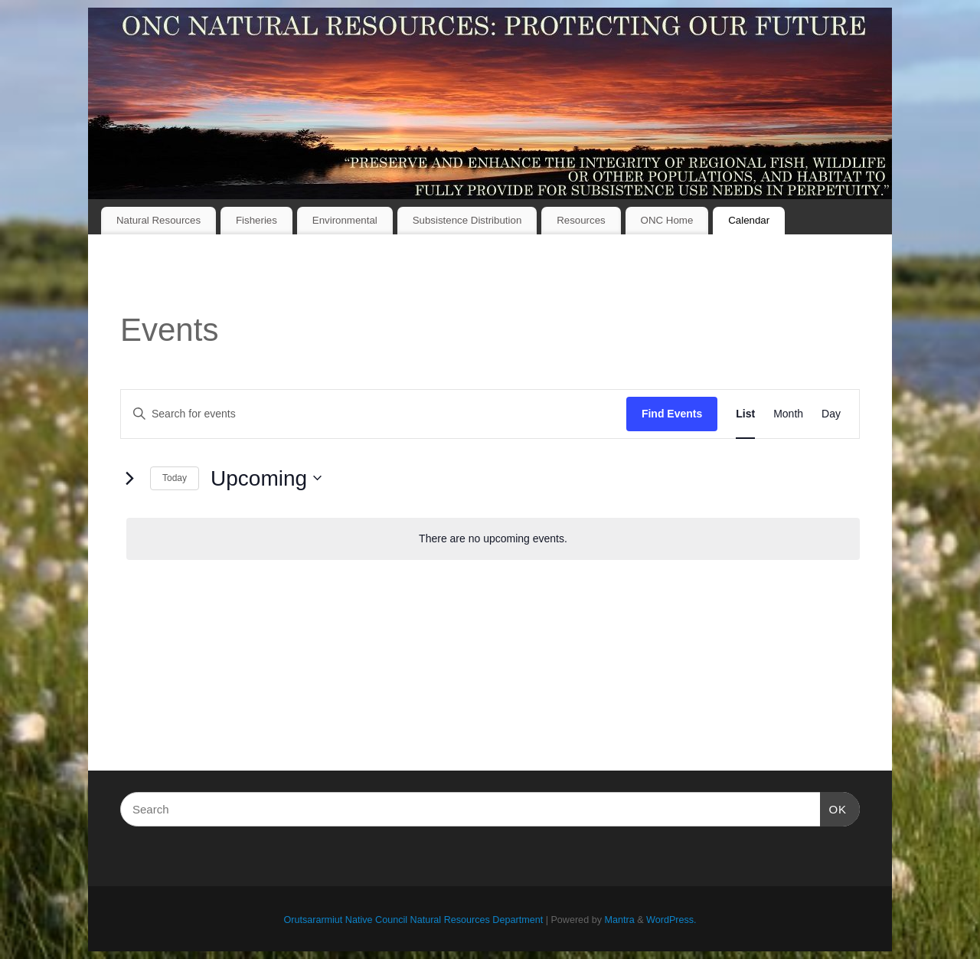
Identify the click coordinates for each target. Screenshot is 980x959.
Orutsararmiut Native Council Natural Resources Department (413, 920)
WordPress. (671, 920)
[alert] (493, 539)
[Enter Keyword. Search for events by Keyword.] (373, 414)
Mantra (619, 920)
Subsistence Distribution (467, 220)
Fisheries (256, 220)
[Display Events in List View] (745, 414)
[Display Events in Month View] (788, 414)
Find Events (672, 413)
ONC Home (667, 220)
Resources (581, 220)
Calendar (748, 220)
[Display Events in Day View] (831, 414)
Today (174, 478)
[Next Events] (129, 478)
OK (834, 807)
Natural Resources (158, 220)
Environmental (344, 220)
